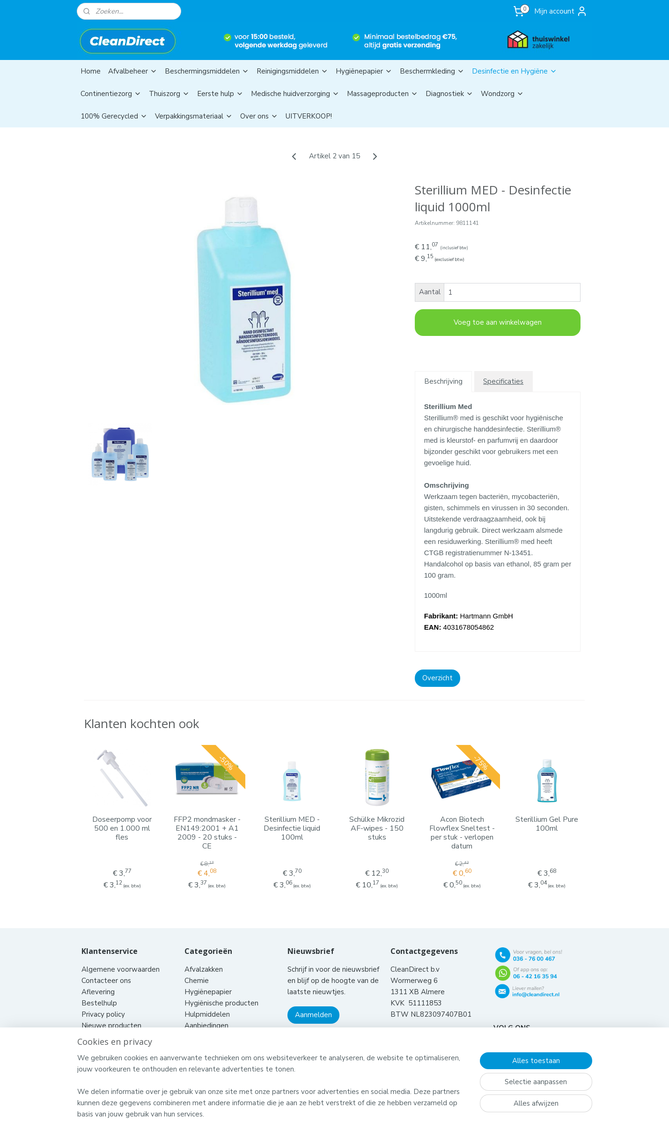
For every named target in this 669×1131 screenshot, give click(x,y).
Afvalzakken (203, 957)
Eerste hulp (220, 93)
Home (91, 71)
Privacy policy (103, 1002)
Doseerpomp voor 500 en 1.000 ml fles (122, 828)
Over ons (259, 116)
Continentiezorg (111, 93)
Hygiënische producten (222, 991)
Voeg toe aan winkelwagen (498, 322)
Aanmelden (313, 1003)
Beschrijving (443, 381)
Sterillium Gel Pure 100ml (546, 824)
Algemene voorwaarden (121, 957)
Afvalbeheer (132, 71)
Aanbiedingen (206, 1014)
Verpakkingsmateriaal (194, 116)
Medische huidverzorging (295, 93)
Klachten (95, 1025)
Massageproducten (382, 93)
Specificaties (503, 381)
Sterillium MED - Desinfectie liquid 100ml (292, 828)
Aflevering (98, 980)
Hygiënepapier (364, 71)
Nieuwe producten (111, 1014)
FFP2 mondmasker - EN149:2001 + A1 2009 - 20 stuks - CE (207, 833)
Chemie (196, 969)
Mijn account (561, 11)
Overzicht (437, 678)
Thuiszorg (169, 93)
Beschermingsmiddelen (207, 71)
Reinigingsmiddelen (292, 71)
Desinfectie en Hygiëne (514, 71)
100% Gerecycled (114, 116)
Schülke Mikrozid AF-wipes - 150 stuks (376, 828)
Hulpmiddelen (208, 1002)
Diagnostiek (449, 93)
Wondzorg (502, 93)
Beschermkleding (432, 71)
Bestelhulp (99, 991)
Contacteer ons (107, 969)
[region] (273, 1091)
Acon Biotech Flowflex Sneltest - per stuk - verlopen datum (462, 833)
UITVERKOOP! (309, 116)
